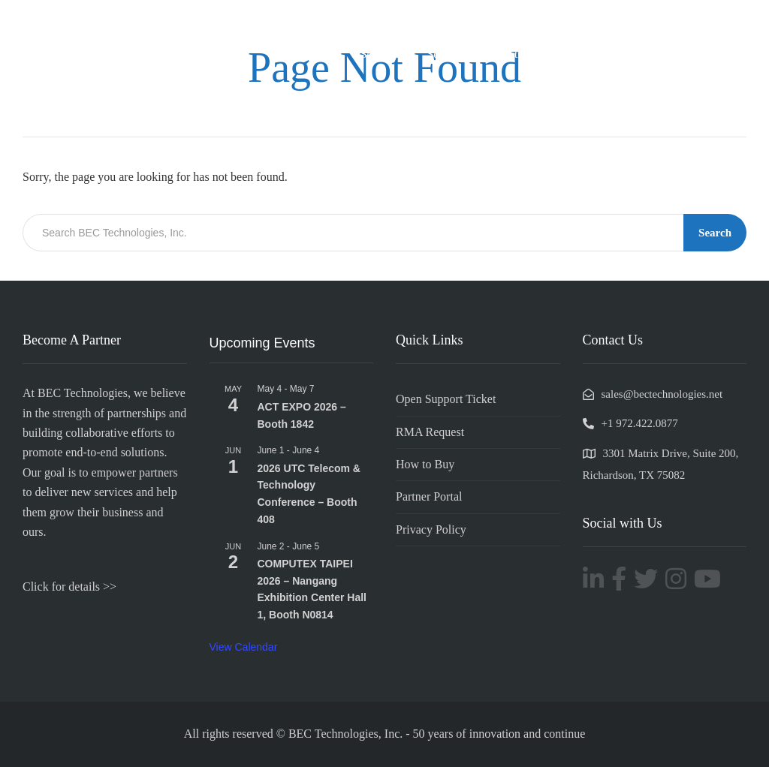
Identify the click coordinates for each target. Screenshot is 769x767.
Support (647, 54)
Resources (712, 54)
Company (314, 54)
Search (714, 233)
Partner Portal (429, 496)
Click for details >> (69, 586)
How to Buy (425, 464)
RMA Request (430, 432)
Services (446, 54)
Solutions (381, 54)
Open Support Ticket (446, 399)
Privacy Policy (431, 529)
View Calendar (244, 647)
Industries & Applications (547, 54)
